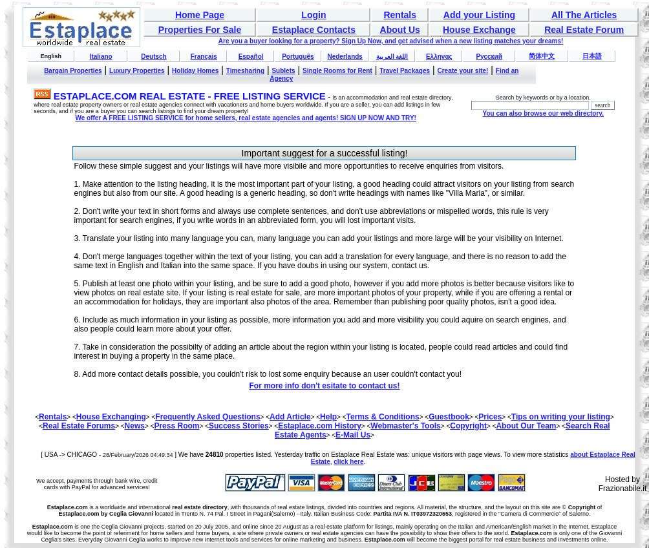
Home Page (199, 15)
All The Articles (584, 15)
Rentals (399, 15)
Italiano (101, 56)
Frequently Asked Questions (207, 416)
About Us (400, 30)
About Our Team (526, 425)
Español (251, 56)
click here (348, 461)
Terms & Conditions (383, 416)
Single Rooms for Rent (337, 70)
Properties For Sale (199, 30)
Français (204, 56)
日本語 (592, 55)
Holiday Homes (195, 70)
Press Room (176, 425)
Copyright (468, 425)
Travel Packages (404, 70)
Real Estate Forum (584, 30)
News (135, 425)
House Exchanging (111, 416)
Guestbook (449, 416)
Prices (490, 416)
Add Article (290, 416)
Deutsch (153, 56)
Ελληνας (439, 56)
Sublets (283, 70)
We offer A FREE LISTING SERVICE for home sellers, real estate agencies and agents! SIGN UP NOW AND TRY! (245, 117)
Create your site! (462, 70)
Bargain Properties (72, 70)
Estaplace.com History (319, 425)
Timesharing (245, 70)
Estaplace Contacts (314, 30)
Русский (489, 56)
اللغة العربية (392, 56)
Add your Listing (479, 15)
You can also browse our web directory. (542, 113)
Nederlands (344, 56)
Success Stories (239, 425)
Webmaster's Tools (405, 425)
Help (328, 416)
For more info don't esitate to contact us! (325, 385)
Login (313, 15)
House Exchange (479, 30)
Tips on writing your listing (560, 416)
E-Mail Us (352, 434)
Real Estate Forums (79, 425)
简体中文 (542, 55)
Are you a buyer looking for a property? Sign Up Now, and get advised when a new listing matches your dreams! (391, 41)
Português (298, 56)
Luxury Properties (137, 70)
